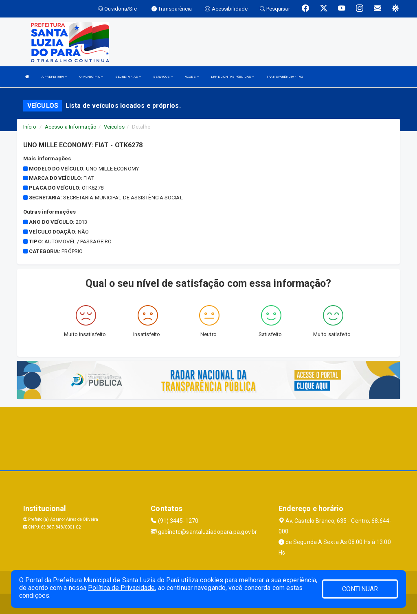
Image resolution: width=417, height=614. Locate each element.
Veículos (114, 127)
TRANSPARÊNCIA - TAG (284, 77)
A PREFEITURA (54, 77)
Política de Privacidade (121, 588)
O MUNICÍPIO (91, 77)
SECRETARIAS (128, 77)
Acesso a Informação (71, 127)
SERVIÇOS (163, 77)
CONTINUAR (360, 589)
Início (29, 127)
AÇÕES (192, 77)
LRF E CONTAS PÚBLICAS (232, 77)
